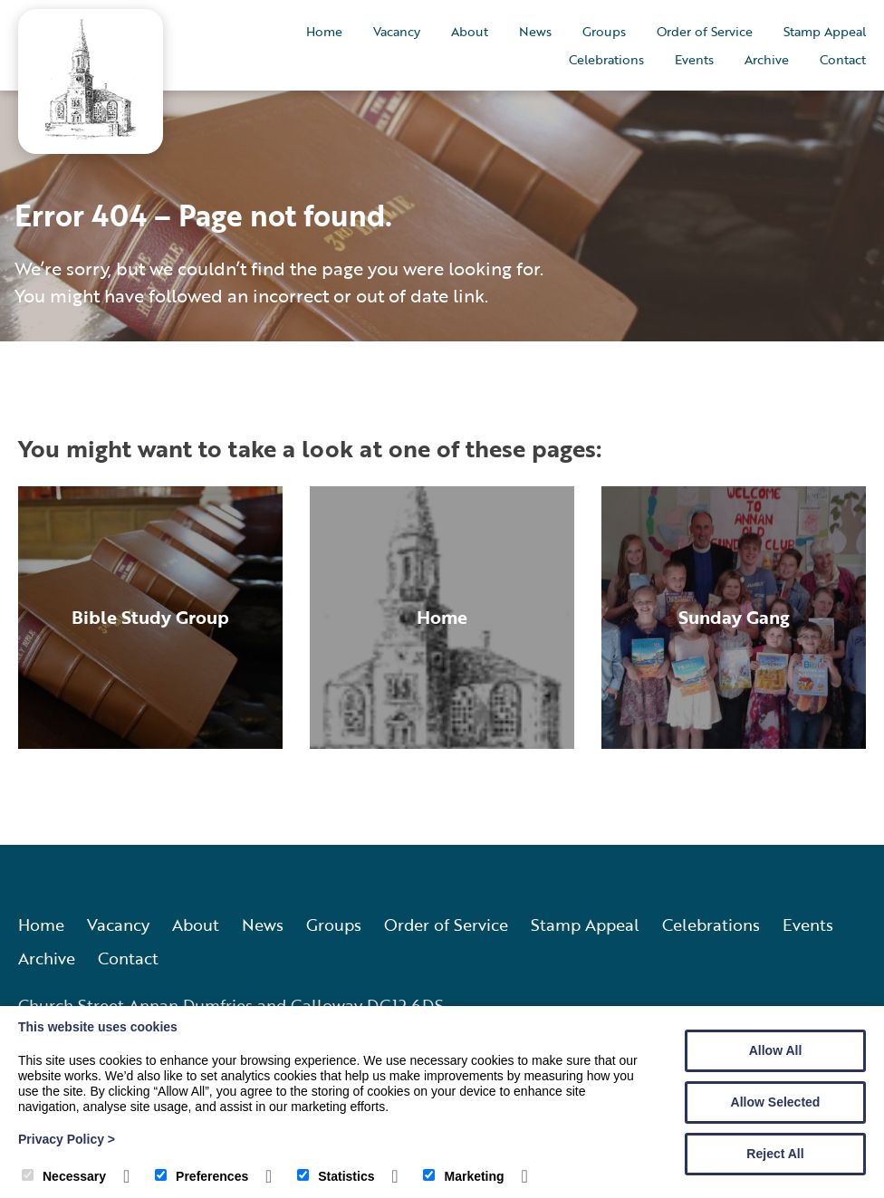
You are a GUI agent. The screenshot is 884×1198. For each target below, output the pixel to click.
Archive (767, 59)
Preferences (201, 1176)
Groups (604, 31)
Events (694, 59)
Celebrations (606, 59)
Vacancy (396, 31)
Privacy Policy (66, 1139)
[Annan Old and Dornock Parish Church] (90, 133)
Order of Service (705, 31)
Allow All (775, 1050)
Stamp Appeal (824, 31)
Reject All (774, 1153)
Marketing (463, 1176)
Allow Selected (776, 1102)
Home (324, 31)
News (535, 31)
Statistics (335, 1176)
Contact (843, 59)
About (469, 31)
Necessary (64, 1176)
